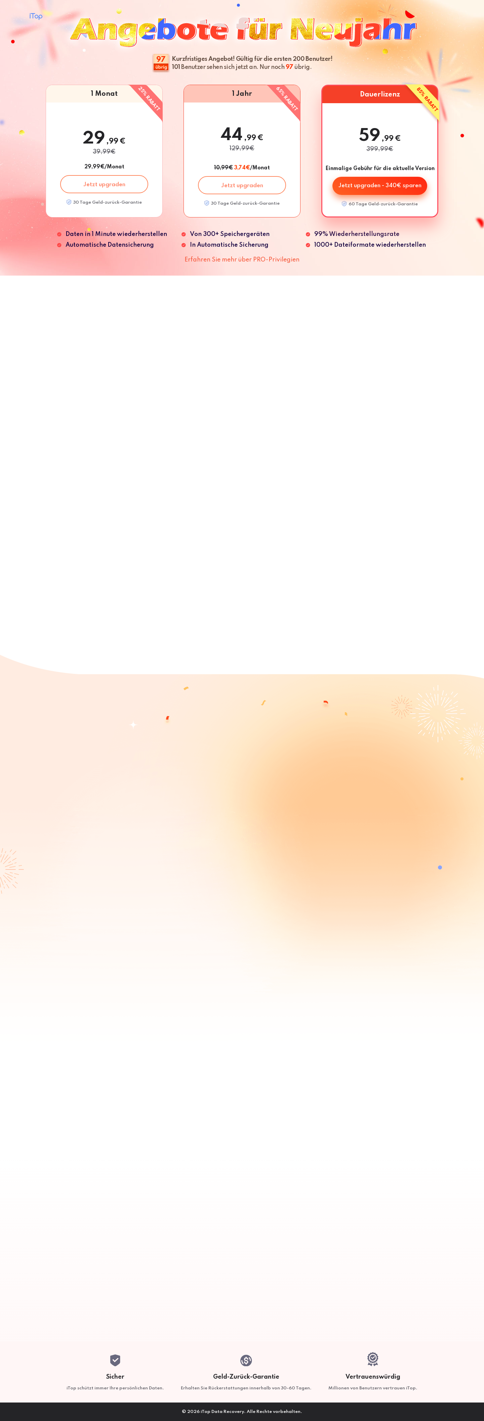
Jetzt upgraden (104, 185)
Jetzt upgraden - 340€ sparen (379, 186)
